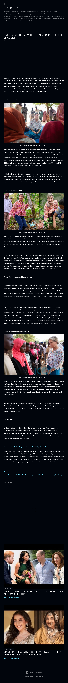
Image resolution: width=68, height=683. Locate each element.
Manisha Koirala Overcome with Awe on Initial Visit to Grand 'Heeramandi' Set (33, 653)
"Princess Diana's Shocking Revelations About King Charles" (25, 447)
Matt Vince (39, 676)
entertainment (49, 475)
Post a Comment (14, 598)
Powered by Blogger (34, 672)
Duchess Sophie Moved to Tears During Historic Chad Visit (26, 475)
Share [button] (5, 472)
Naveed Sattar (11, 8)
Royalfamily (58, 475)
